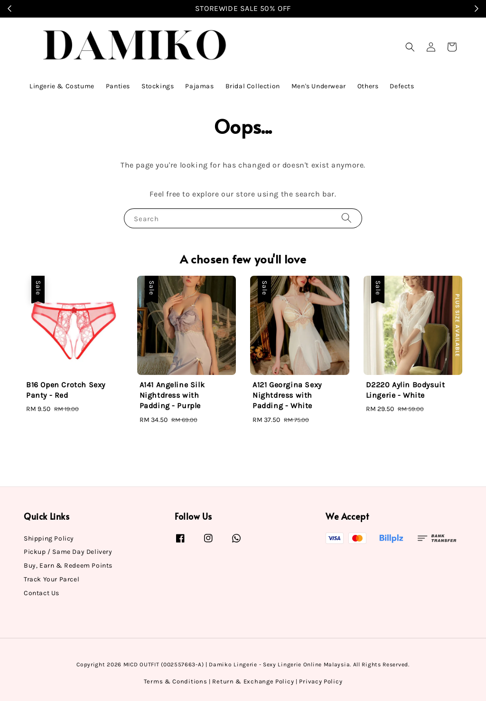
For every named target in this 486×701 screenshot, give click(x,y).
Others (368, 86)
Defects (402, 86)
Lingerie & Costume (61, 86)
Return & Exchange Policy (253, 681)
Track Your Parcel (51, 579)
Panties (118, 86)
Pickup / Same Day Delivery (68, 552)
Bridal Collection (252, 86)
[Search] (346, 218)
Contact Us (41, 593)
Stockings (157, 86)
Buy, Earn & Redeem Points (68, 565)
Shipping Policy (49, 538)
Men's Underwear (318, 86)
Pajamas (199, 86)
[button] (410, 47)
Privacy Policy (320, 681)
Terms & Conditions (175, 681)
